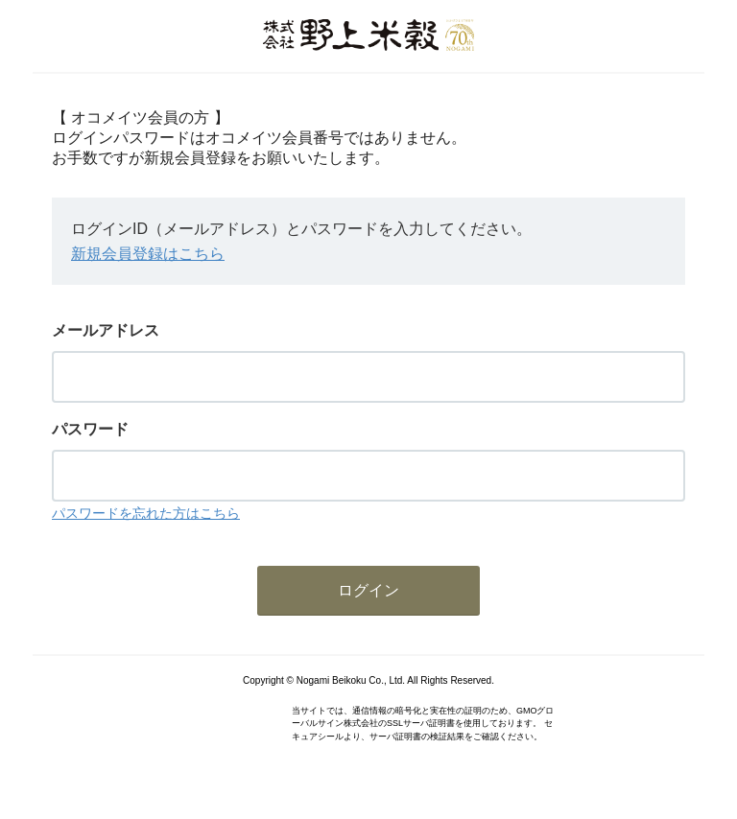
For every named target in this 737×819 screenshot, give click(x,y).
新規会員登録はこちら (148, 254)
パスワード (90, 429)
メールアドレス (105, 330)
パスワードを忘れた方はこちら (146, 513)
